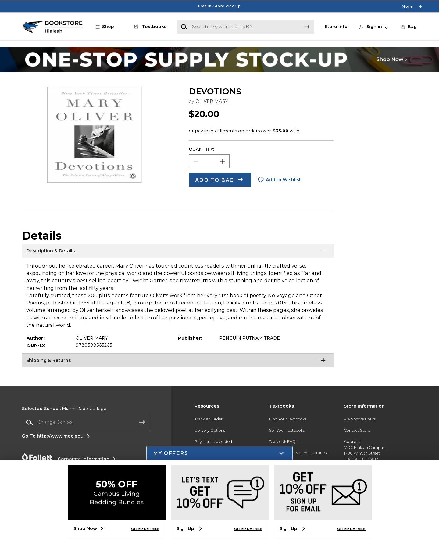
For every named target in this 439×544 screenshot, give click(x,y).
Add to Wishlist (283, 179)
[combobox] (85, 422)
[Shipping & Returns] (178, 361)
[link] (408, 26)
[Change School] (85, 422)
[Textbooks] (149, 26)
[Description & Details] (178, 251)
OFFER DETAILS (145, 529)
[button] (108, 26)
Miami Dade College (64, 408)
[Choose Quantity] (209, 161)
